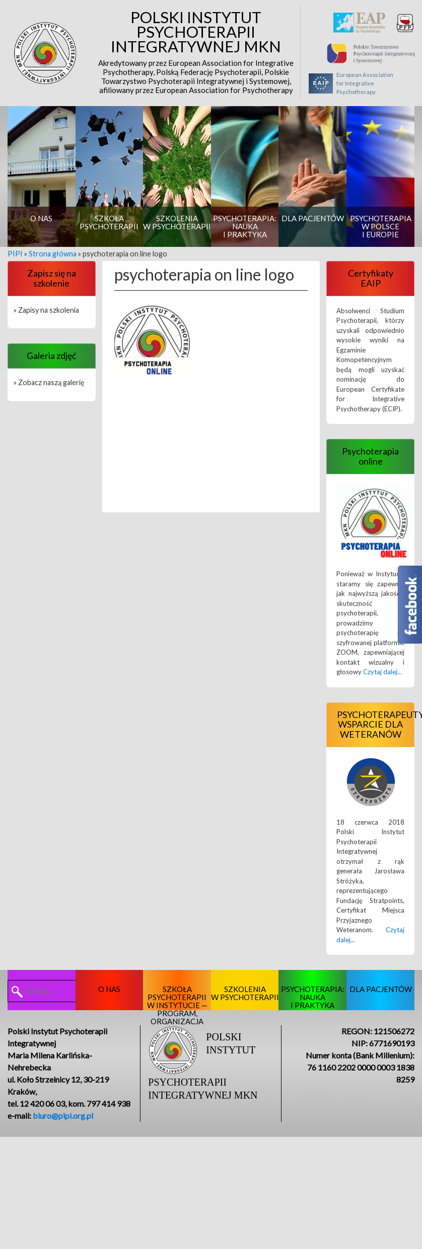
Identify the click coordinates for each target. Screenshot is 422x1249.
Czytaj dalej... (382, 672)
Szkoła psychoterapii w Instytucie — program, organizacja (177, 997)
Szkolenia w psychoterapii (177, 222)
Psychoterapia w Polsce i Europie (380, 226)
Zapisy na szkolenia (48, 310)
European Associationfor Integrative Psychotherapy (351, 83)
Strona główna (53, 253)
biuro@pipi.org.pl (63, 1115)
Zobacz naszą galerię (51, 382)
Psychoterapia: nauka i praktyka (244, 226)
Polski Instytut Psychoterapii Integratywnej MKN (196, 52)
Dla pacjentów (313, 218)
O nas (41, 218)
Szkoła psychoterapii (109, 222)
